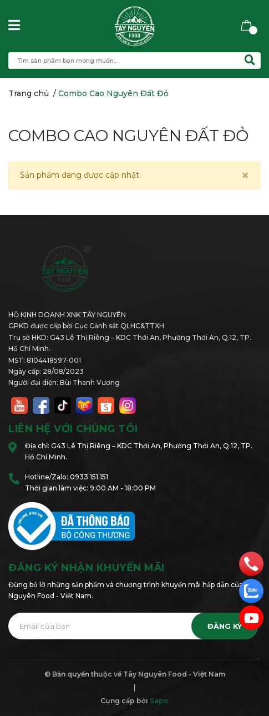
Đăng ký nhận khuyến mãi (86, 568)
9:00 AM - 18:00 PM (123, 488)
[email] (251, 617)
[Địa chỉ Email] (133, 626)
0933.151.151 (89, 477)
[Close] (245, 175)
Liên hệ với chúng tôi (73, 429)
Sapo (159, 701)
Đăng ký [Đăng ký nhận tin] (224, 626)
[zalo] (251, 590)
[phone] (251, 563)
